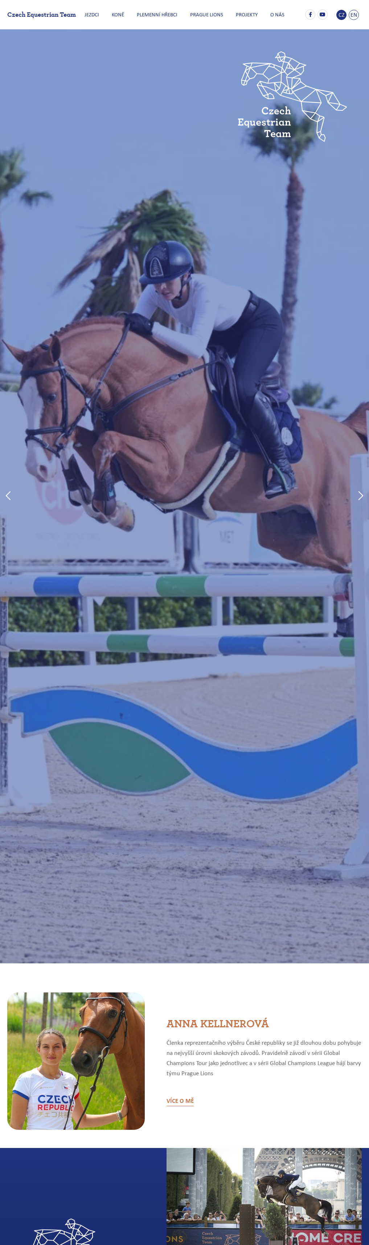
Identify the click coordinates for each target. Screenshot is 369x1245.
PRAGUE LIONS (205, 14)
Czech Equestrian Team (41, 14)
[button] (8, 496)
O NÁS (273, 14)
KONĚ (121, 14)
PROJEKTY (244, 14)
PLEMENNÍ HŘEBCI (158, 14)
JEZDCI (96, 14)
